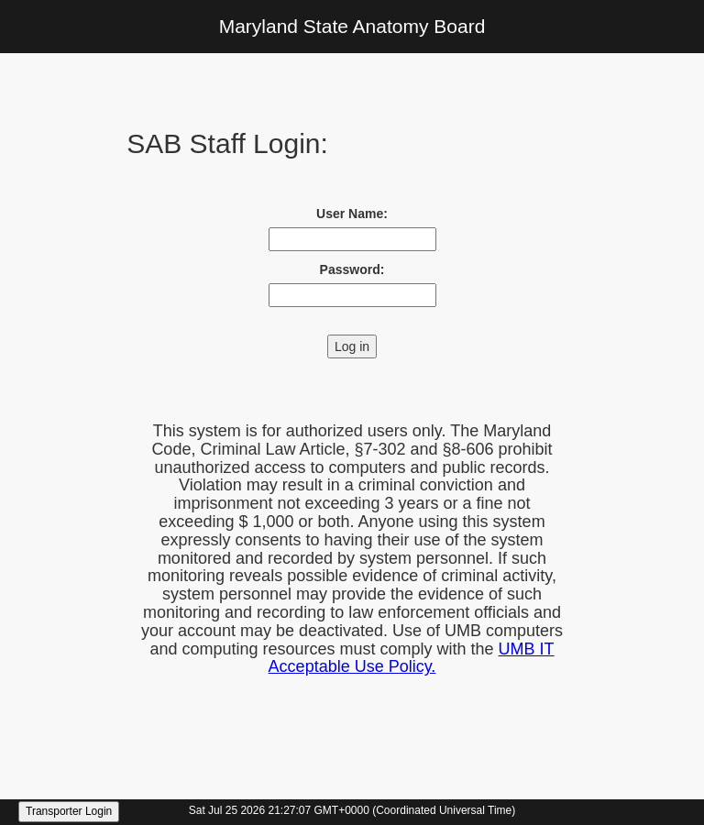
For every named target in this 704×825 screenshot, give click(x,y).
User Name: (352, 213)
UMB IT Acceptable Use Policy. (412, 658)
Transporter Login (69, 811)
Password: (352, 269)
